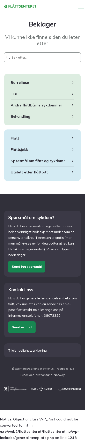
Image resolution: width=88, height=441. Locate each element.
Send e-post (22, 327)
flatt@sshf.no (26, 310)
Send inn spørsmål (27, 266)
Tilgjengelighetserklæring (27, 350)
